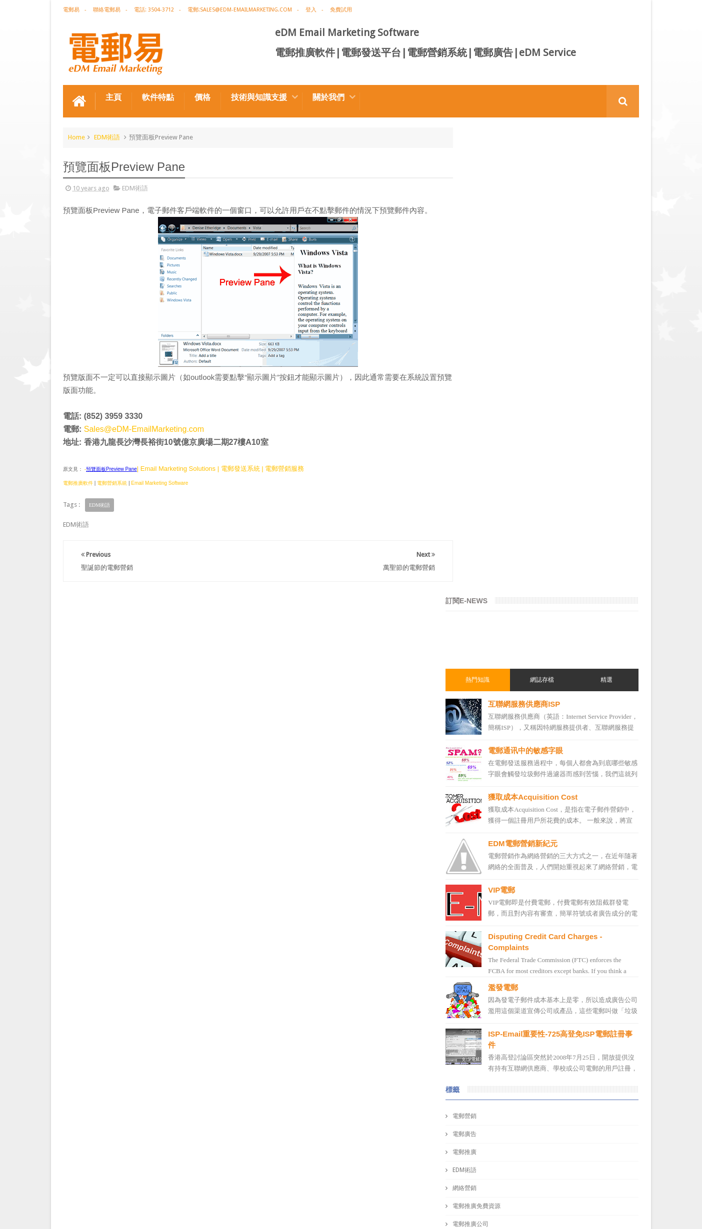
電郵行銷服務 (491, 863)
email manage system (503, 1025)
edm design (488, 809)
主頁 (114, 96)
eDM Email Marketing (608, 1213)
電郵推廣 (485, 683)
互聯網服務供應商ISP (545, 235)
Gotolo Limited (148, 1213)
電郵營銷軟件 (491, 917)
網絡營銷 (485, 719)
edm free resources (499, 1097)
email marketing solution (507, 827)
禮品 (351, 1146)
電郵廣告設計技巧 (161, 1183)
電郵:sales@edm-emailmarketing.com (240, 9)
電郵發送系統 (491, 899)
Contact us (614, 1183)
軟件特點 (158, 96)
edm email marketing (502, 845)
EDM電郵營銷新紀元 (543, 375)
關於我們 (328, 96)
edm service (489, 1043)
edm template (491, 989)
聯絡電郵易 (106, 9)
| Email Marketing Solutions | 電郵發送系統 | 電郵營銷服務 (220, 468)
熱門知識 (495, 211)
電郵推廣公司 (491, 755)
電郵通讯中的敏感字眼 (546, 282)
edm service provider (501, 971)
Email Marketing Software (159, 482)
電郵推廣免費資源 (497, 737)
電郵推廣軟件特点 (95, 1183)
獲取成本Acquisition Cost (553, 328)
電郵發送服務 (491, 1007)
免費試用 (341, 9)
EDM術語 (107, 136)
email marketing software (508, 773)
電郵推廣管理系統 (497, 953)
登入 (311, 9)
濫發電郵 (524, 519)
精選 (610, 211)
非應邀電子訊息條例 (500, 1079)
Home (76, 136)
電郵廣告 (485, 665)
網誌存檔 (552, 211)
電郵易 (71, 9)
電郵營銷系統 (112, 482)
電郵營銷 (485, 647)
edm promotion (495, 1061)
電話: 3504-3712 (154, 9)
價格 (202, 96)
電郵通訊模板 (491, 881)
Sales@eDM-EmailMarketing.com (144, 428)
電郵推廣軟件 (78, 482)
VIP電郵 (522, 421)
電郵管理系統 (491, 935)
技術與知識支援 (259, 96)
